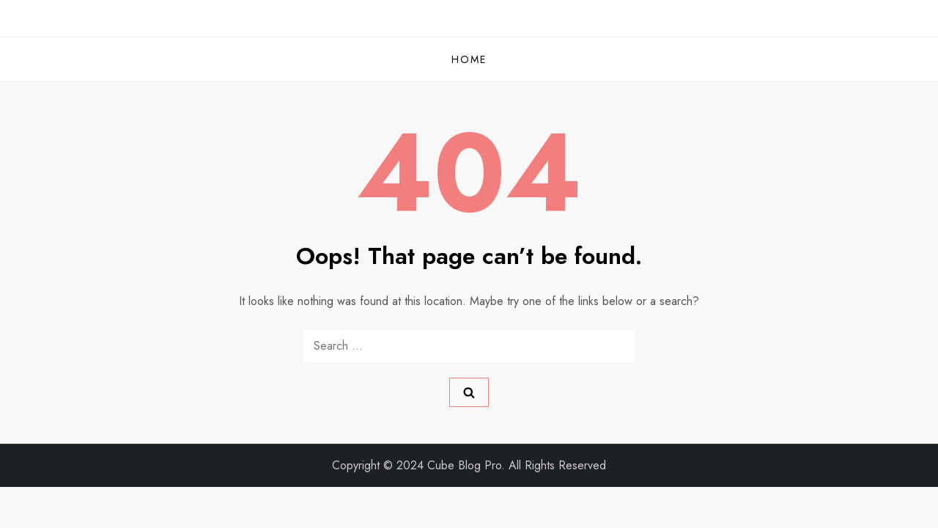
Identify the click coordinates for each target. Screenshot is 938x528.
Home (469, 59)
